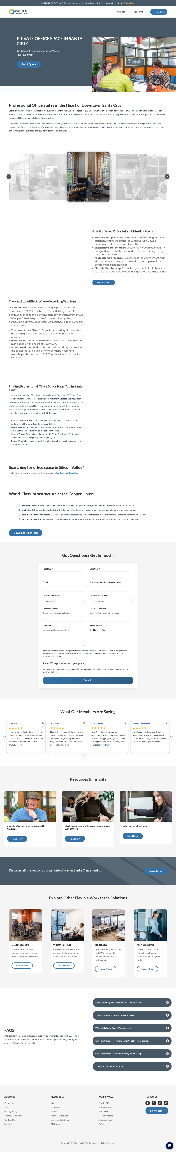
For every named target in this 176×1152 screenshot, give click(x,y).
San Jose (60, 473)
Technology (56, 1124)
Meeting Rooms (105, 1115)
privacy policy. (88, 653)
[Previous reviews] (5, 736)
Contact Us (9, 1120)
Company (8, 1103)
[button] (8, 176)
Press (6, 1107)
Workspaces (123, 12)
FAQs (101, 1124)
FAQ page (15, 1043)
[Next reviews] (170, 736)
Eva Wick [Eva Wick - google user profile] (13, 724)
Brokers (55, 1111)
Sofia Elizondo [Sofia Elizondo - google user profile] (97, 724)
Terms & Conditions (13, 1115)
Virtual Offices (105, 1107)
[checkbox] (111, 631)
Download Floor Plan (25, 532)
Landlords (56, 1107)
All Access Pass (105, 1120)
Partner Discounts (59, 1115)
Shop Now (130, 3)
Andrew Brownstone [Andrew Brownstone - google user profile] (141, 724)
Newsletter (157, 1110)
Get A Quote (28, 64)
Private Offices (105, 1103)
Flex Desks (103, 1111)
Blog (53, 1103)
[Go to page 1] (85, 755)
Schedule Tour (103, 282)
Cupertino (73, 473)
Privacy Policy (10, 1111)
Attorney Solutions (60, 1120)
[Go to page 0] (83, 755)
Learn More (156, 871)
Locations (138, 12)
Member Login (159, 12)
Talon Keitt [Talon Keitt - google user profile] (54, 724)
